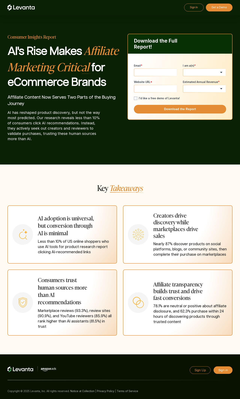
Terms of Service (127, 391)
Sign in (223, 370)
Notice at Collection (82, 391)
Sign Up (200, 370)
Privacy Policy (105, 391)
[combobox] (204, 72)
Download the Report (180, 109)
